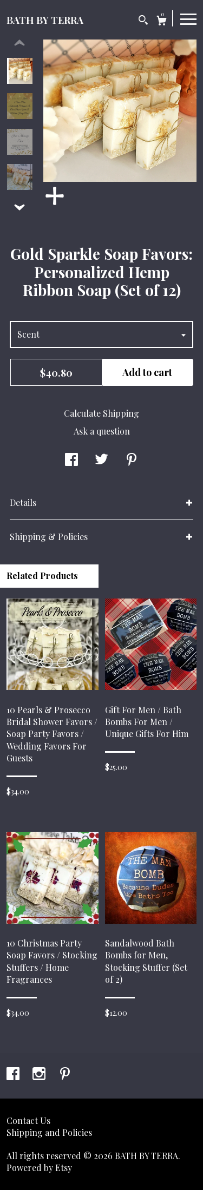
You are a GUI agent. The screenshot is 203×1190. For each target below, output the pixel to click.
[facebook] (14, 1074)
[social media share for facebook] (71, 460)
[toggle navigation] (188, 18)
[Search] (143, 21)
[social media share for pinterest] (131, 460)
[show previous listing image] (19, 43)
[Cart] (161, 22)
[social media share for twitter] (101, 460)
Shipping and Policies (49, 1132)
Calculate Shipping (101, 413)
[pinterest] (64, 1074)
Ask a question (102, 431)
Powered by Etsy (39, 1167)
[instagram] (40, 1074)
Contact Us (28, 1120)
